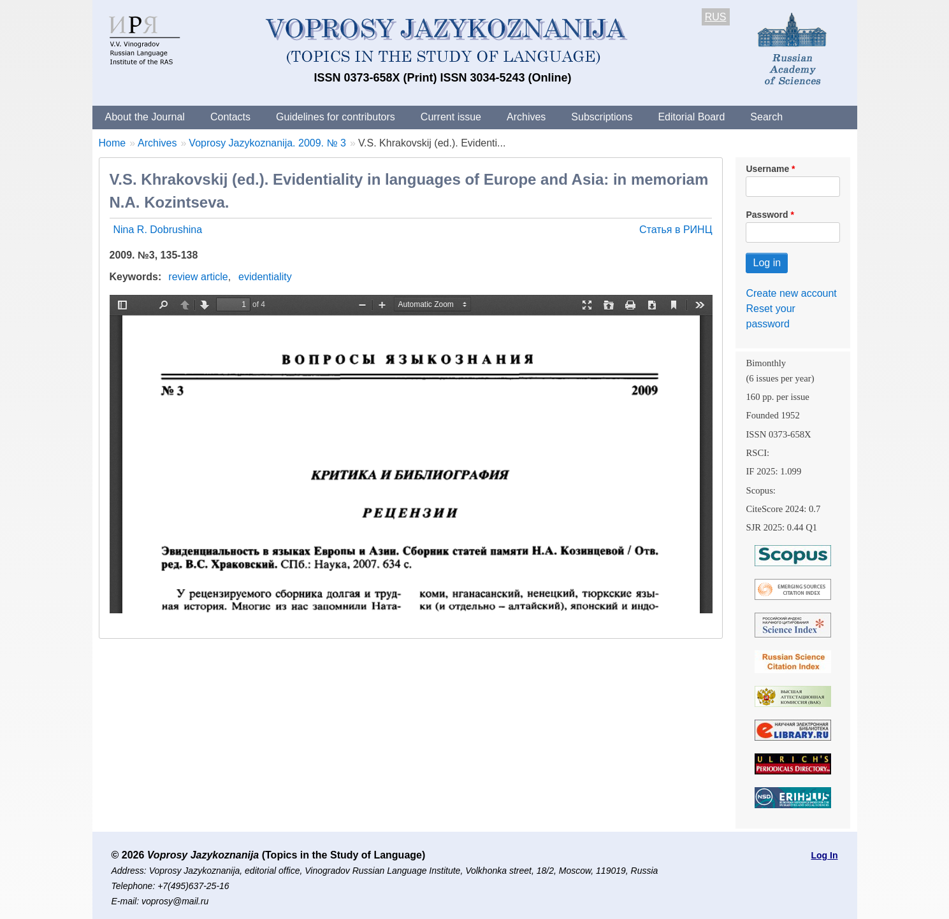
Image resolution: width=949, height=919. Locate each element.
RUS (716, 16)
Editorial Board (691, 116)
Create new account (791, 293)
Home (112, 143)
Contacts (230, 116)
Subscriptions (601, 116)
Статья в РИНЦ (676, 229)
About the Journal (145, 116)
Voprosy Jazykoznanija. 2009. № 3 (267, 143)
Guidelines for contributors (335, 116)
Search (766, 116)
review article (198, 276)
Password (767, 215)
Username (767, 169)
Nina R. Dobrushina (158, 229)
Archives (526, 116)
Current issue (451, 116)
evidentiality (265, 276)
